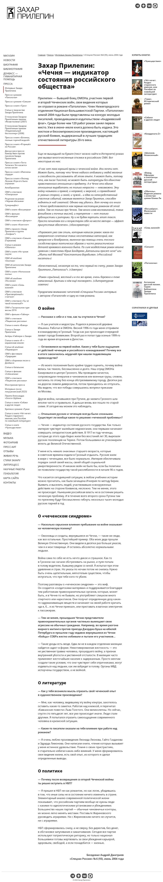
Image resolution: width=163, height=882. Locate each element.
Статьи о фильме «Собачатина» (13, 372)
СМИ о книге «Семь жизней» (14, 286)
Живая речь (10, 455)
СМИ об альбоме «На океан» (13, 279)
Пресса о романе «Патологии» (13, 96)
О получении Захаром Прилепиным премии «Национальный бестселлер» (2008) (16, 129)
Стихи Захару (11, 460)
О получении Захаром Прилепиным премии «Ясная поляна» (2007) (16, 119)
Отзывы (8, 451)
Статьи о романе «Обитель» (13, 246)
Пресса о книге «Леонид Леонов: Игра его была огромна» (17, 181)
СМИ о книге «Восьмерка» (18, 209)
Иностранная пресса (15, 384)
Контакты (9, 482)
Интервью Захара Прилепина (13, 89)
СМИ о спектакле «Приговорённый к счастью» (14, 294)
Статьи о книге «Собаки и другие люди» (16, 403)
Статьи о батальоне (14, 367)
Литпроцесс (11, 464)
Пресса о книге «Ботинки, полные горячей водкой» (17, 138)
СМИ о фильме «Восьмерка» (12, 215)
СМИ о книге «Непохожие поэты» (17, 273)
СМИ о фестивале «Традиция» (13, 355)
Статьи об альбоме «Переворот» (14, 348)
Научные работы (14, 469)
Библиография (12, 69)
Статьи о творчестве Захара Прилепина (15, 111)
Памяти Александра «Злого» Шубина (14, 397)
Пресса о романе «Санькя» (18, 101)
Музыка (8, 438)
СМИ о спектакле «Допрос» (18, 220)
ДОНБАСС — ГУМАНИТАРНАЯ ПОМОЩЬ (12, 76)
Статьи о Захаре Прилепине (12, 330)
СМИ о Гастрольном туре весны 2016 (17, 308)
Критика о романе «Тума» (17, 409)
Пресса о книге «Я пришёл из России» (18, 145)
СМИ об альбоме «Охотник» (13, 259)
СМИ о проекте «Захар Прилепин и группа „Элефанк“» (16, 231)
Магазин (9, 55)
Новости (9, 60)
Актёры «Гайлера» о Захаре (18, 336)
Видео (7, 433)
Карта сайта (11, 478)
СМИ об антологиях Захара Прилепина (18, 266)
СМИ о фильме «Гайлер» (17, 314)
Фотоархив (10, 442)
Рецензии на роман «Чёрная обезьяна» (14, 200)
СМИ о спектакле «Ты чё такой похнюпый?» (17, 302)
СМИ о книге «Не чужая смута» (16, 252)
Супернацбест (12, 205)
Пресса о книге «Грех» (16, 105)
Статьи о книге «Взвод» (16, 325)
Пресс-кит (9, 447)
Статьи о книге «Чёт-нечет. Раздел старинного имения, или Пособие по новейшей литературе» (18, 417)
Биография (10, 64)
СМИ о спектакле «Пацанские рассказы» (16, 319)
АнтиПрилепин (12, 187)
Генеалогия (11, 473)
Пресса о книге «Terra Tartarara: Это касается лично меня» (16, 165)
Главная (41, 55)
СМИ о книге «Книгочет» (17, 224)
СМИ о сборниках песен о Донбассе (17, 361)
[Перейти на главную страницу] (30, 19)
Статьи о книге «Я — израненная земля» (14, 341)
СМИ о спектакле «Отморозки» (13, 193)
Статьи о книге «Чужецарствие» (13, 426)
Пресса (8, 83)
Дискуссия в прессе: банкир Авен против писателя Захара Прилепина (15, 155)
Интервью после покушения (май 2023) (16, 390)
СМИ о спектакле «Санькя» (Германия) (18, 239)
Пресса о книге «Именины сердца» (18, 173)
